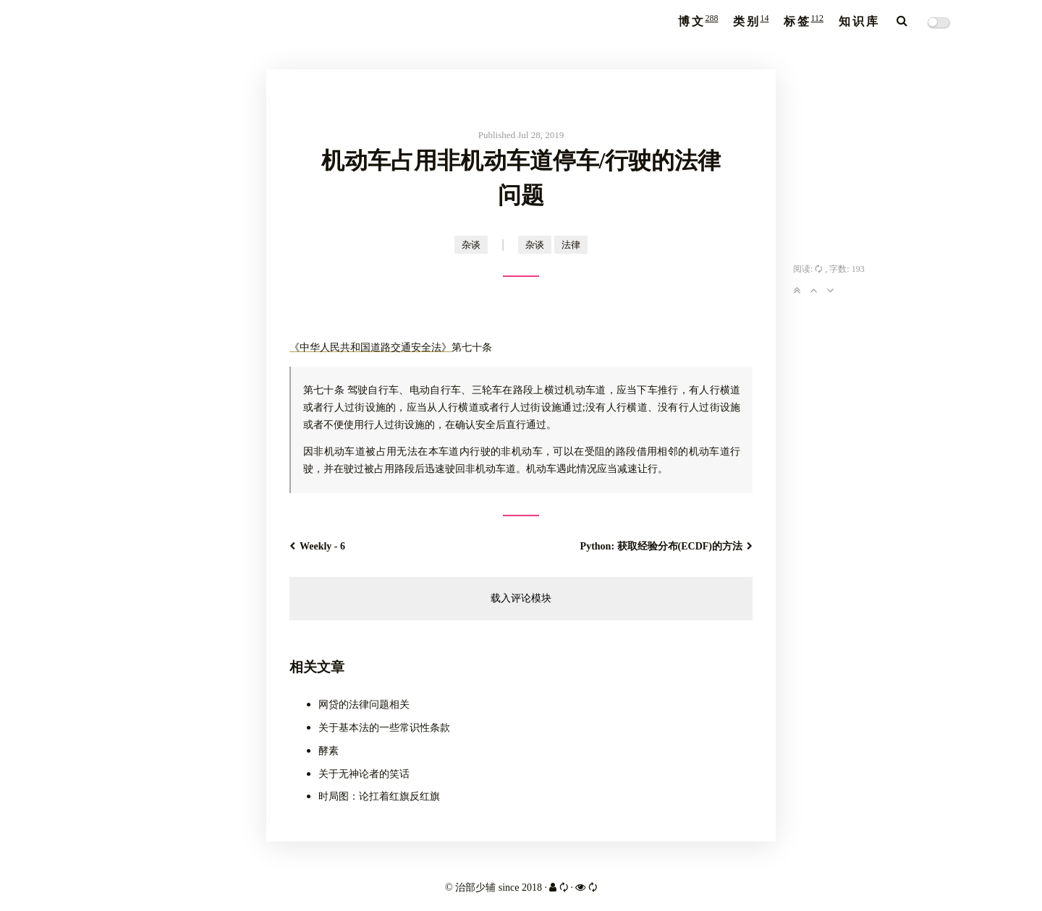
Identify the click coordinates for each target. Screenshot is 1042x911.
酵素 (328, 750)
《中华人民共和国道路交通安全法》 (370, 347)
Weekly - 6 (317, 546)
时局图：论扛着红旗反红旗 (379, 796)
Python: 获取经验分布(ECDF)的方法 (666, 546)
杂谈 (471, 244)
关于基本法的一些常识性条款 (384, 727)
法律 (571, 244)
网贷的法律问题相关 (364, 704)
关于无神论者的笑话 (364, 774)
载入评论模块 (521, 598)
